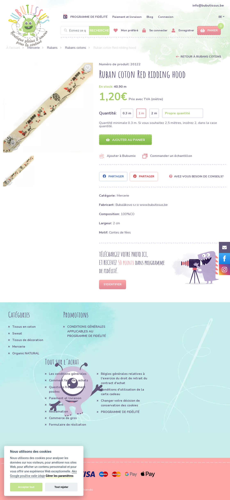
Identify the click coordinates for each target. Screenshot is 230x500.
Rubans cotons (75, 47)
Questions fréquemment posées (67, 389)
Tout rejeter (61, 487)
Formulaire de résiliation (67, 425)
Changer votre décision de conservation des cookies (120, 403)
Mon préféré (126, 30)
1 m (141, 113)
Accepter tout (26, 487)
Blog (150, 17)
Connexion (165, 17)
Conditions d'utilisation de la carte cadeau (122, 392)
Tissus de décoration (27, 340)
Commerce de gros (63, 418)
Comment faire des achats (68, 381)
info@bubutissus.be (208, 5)
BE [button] (220, 17)
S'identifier (113, 285)
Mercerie (33, 47)
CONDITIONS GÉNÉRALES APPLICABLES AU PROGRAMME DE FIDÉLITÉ (86, 331)
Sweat (17, 333)
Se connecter (154, 30)
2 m (154, 113)
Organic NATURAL (25, 353)
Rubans (52, 47)
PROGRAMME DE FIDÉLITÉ (85, 17)
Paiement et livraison (127, 17)
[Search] (84, 30)
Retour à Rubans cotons (201, 57)
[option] (48, 107)
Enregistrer (183, 30)
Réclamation (58, 411)
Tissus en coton (24, 327)
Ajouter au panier (125, 140)
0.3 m (127, 113)
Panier (209, 30)
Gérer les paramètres (59, 476)
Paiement (56, 405)
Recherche (99, 30)
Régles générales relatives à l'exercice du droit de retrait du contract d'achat (124, 378)
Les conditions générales (68, 374)
